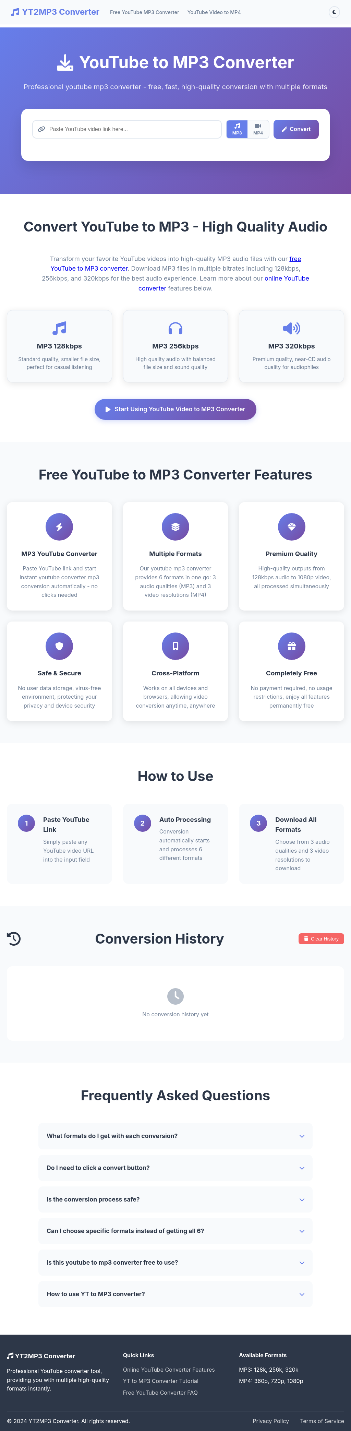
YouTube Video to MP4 (214, 12)
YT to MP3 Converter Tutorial (160, 1380)
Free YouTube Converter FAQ (160, 1392)
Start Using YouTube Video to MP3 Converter (175, 409)
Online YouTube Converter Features (169, 1369)
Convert (296, 129)
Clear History (321, 939)
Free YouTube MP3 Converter (144, 12)
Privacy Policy (271, 1421)
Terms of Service (322, 1421)
